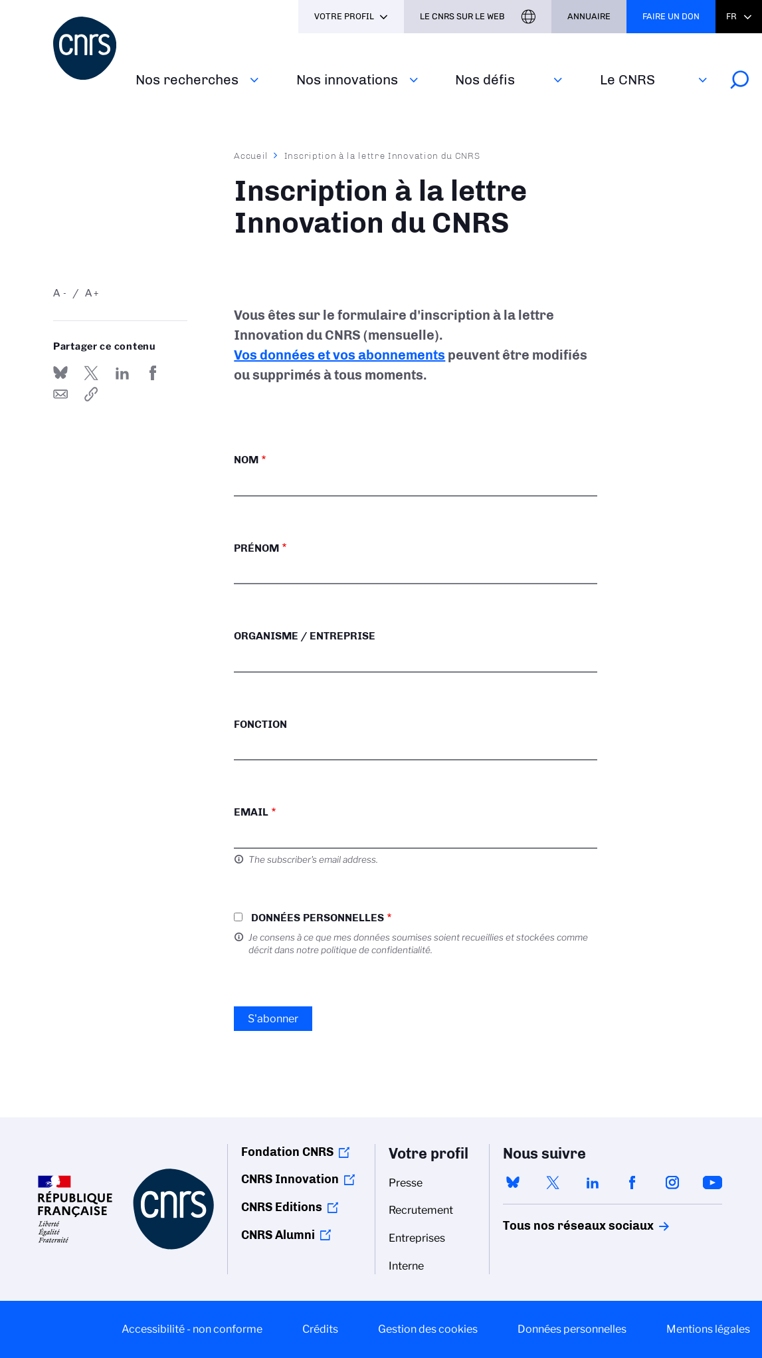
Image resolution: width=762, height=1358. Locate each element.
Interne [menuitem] (406, 1266)
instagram (672, 1182)
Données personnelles (317, 917)
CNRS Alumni (278, 1235)
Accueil (251, 155)
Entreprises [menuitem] (417, 1238)
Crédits (320, 1329)
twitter (553, 1182)
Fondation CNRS (287, 1152)
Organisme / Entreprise (304, 635)
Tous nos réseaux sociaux (555, 1225)
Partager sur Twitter (91, 373)
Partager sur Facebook (152, 373)
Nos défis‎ (485, 79)
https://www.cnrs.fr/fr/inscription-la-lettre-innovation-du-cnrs (91, 394)
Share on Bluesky (60, 373)
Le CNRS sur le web (462, 16)
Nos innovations (347, 79)
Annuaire (589, 16)
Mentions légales (708, 1329)
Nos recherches (187, 79)
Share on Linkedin (122, 373)
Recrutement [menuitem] (421, 1210)
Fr (731, 16)
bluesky (513, 1182)
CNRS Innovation (290, 1179)
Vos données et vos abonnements (339, 355)
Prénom (256, 548)
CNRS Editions (281, 1207)
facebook (632, 1182)
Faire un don (671, 16)
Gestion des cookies (428, 1329)
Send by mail (60, 394)
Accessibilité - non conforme (192, 1329)
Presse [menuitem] (406, 1183)
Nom (246, 459)
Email (251, 812)
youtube (712, 1182)
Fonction (260, 724)
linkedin (593, 1182)
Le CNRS (627, 79)
